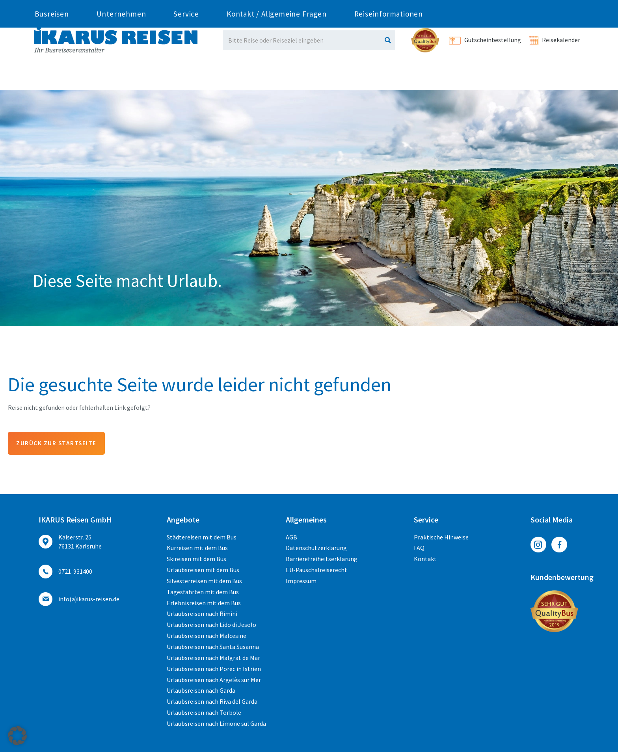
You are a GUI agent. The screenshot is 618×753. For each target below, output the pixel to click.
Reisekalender (554, 40)
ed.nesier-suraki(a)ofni (312, 7)
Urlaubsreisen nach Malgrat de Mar (213, 658)
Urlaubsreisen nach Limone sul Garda (216, 724)
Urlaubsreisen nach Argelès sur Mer (214, 680)
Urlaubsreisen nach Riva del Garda (212, 702)
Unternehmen (121, 76)
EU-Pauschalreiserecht (316, 571)
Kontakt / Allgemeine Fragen (277, 76)
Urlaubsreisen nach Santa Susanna (213, 647)
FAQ (419, 548)
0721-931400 (117, 7)
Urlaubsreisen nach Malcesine (206, 636)
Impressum (301, 581)
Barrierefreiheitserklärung (321, 559)
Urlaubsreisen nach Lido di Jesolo (211, 625)
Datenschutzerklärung (316, 548)
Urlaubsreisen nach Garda (201, 691)
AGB (291, 537)
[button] (17, 735)
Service (186, 76)
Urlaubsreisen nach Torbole (204, 713)
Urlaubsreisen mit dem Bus (203, 571)
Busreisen (52, 76)
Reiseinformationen (388, 76)
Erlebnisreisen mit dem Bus (204, 603)
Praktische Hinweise (441, 537)
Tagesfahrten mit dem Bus (203, 592)
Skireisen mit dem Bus (196, 559)
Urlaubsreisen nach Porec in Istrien (214, 669)
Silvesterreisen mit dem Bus (204, 581)
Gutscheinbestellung (485, 40)
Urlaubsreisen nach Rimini (202, 614)
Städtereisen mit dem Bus (201, 537)
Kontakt (425, 559)
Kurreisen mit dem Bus (197, 548)
